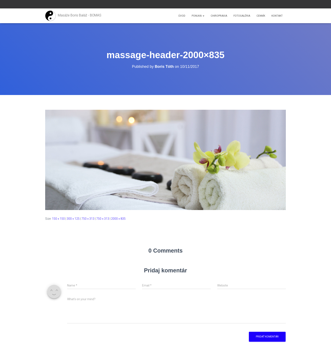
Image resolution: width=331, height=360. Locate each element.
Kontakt (277, 15)
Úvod (181, 15)
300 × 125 (73, 218)
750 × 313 (87, 218)
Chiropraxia (219, 15)
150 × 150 (58, 218)
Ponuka (198, 15)
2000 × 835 (118, 218)
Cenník (260, 15)
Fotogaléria (241, 15)
